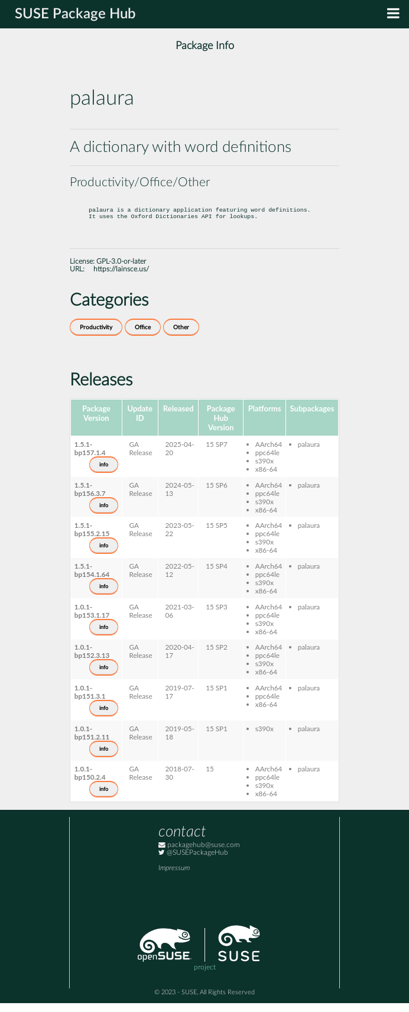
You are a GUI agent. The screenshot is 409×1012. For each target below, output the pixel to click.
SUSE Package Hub (75, 14)
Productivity (96, 336)
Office (143, 336)
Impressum (174, 877)
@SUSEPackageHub (193, 861)
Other (181, 336)
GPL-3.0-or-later (121, 270)
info (103, 473)
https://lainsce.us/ (121, 278)
